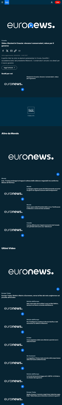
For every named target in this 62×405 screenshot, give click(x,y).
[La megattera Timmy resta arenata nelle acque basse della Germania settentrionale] (43, 364)
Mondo (4, 178)
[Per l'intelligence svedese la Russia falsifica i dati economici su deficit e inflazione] (43, 327)
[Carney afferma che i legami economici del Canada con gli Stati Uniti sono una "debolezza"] (43, 231)
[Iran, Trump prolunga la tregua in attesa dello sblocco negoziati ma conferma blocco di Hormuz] (31, 181)
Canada (29, 223)
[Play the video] (31, 25)
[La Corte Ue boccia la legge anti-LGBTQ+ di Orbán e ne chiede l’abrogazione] (43, 382)
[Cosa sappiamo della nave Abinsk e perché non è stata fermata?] (43, 346)
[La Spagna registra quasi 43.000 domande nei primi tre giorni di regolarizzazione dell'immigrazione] (43, 195)
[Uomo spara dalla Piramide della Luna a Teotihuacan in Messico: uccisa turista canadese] (43, 213)
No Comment (31, 355)
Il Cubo (29, 337)
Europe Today (6, 293)
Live (57, 2)
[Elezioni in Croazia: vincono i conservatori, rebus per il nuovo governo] (43, 84)
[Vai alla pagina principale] (7, 2)
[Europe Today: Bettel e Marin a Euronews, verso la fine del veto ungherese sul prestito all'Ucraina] (31, 296)
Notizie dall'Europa (33, 301)
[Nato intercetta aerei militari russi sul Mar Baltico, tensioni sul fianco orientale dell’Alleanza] (43, 309)
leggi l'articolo (8, 67)
